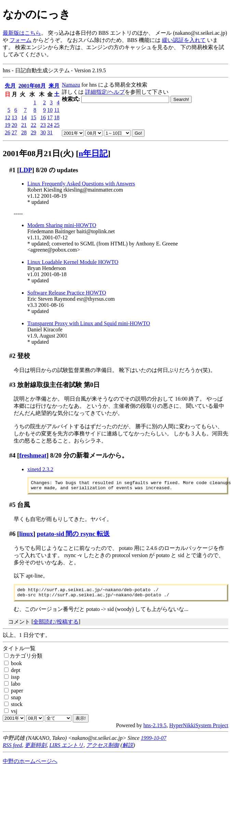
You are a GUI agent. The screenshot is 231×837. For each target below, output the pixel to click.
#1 (12, 170)
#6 (12, 535)
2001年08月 (32, 86)
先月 (10, 86)
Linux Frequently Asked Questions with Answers (81, 183)
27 (14, 132)
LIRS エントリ (66, 749)
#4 (12, 455)
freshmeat (32, 455)
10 (50, 110)
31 (50, 132)
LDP (25, 170)
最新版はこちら (22, 33)
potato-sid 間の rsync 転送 (73, 535)
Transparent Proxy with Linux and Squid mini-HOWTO (88, 323)
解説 (127, 749)
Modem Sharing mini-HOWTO (61, 225)
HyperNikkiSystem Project (198, 729)
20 (14, 125)
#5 (12, 506)
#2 (12, 355)
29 (33, 132)
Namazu (71, 85)
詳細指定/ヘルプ (105, 92)
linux (26, 535)
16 (43, 117)
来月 (54, 86)
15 (33, 117)
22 (33, 125)
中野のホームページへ (30, 765)
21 (24, 125)
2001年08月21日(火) (38, 153)
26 (7, 132)
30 (43, 132)
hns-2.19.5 (155, 729)
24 (50, 125)
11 (56, 110)
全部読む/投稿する (55, 626)
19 (7, 125)
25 (56, 125)
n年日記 (93, 153)
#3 (12, 384)
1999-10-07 (153, 742)
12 (7, 117)
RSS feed (12, 749)
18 (56, 117)
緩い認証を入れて (184, 40)
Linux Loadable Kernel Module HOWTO (72, 262)
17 (50, 117)
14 (24, 117)
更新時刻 (35, 749)
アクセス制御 (102, 749)
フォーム (20, 40)
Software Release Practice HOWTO (66, 293)
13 (14, 117)
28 (24, 132)
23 (43, 125)
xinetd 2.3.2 (40, 469)
